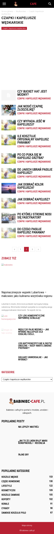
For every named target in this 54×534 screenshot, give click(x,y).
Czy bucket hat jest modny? (32, 93)
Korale (5, 503)
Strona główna (7, 11)
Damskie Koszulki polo (13, 512)
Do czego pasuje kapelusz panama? (31, 230)
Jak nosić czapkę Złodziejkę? (30, 108)
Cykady (5, 508)
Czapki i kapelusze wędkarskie (14, 28)
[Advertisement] (27, 58)
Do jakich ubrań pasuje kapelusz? (34, 171)
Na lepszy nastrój (28, 427)
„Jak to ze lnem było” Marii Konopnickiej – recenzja (32, 441)
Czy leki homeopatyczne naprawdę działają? (31, 316)
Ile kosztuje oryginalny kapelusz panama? (33, 139)
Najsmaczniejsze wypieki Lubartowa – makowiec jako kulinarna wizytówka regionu (26, 294)
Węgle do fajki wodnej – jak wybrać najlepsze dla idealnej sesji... (33, 332)
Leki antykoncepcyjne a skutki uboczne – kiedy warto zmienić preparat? (35, 345)
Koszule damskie (10, 495)
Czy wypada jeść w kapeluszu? (31, 122)
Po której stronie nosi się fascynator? (34, 215)
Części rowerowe (10, 481)
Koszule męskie (9, 477)
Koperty (5, 499)
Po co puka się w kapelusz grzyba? (30, 156)
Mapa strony (27, 525)
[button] (50, 4)
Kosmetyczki (8, 490)
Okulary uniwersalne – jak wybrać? (33, 358)
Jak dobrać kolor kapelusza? (30, 186)
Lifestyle (6, 486)
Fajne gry (23, 454)
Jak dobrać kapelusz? (33, 199)
